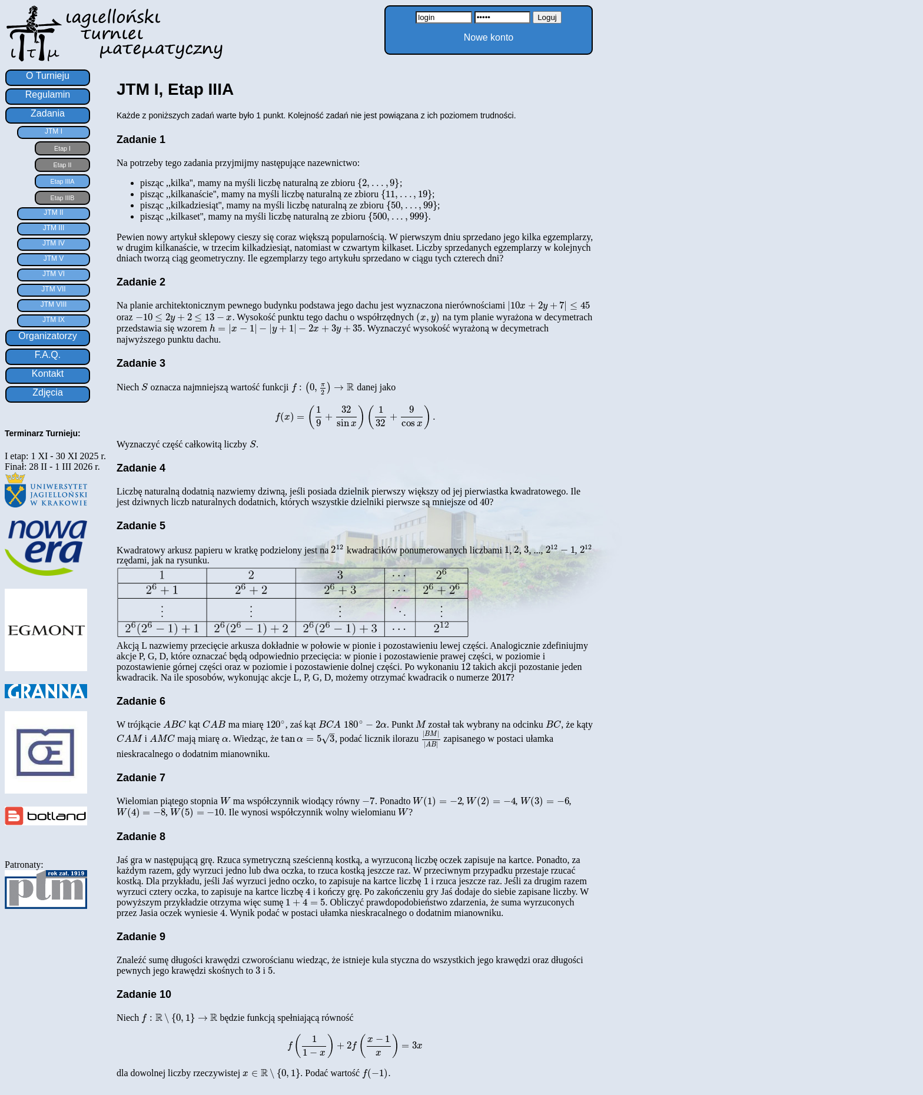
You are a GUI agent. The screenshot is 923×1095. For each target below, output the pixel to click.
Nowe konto (489, 37)
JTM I (53, 131)
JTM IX (53, 320)
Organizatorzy (47, 336)
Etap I (62, 148)
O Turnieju (47, 76)
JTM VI (53, 274)
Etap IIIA (63, 181)
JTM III (54, 228)
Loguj (547, 17)
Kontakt (48, 374)
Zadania (48, 113)
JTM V (54, 258)
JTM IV (53, 243)
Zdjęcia (47, 392)
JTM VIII (54, 304)
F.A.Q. (48, 355)
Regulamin (47, 94)
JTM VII (53, 289)
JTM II (53, 212)
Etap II (63, 164)
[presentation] (378, 183)
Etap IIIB (63, 197)
